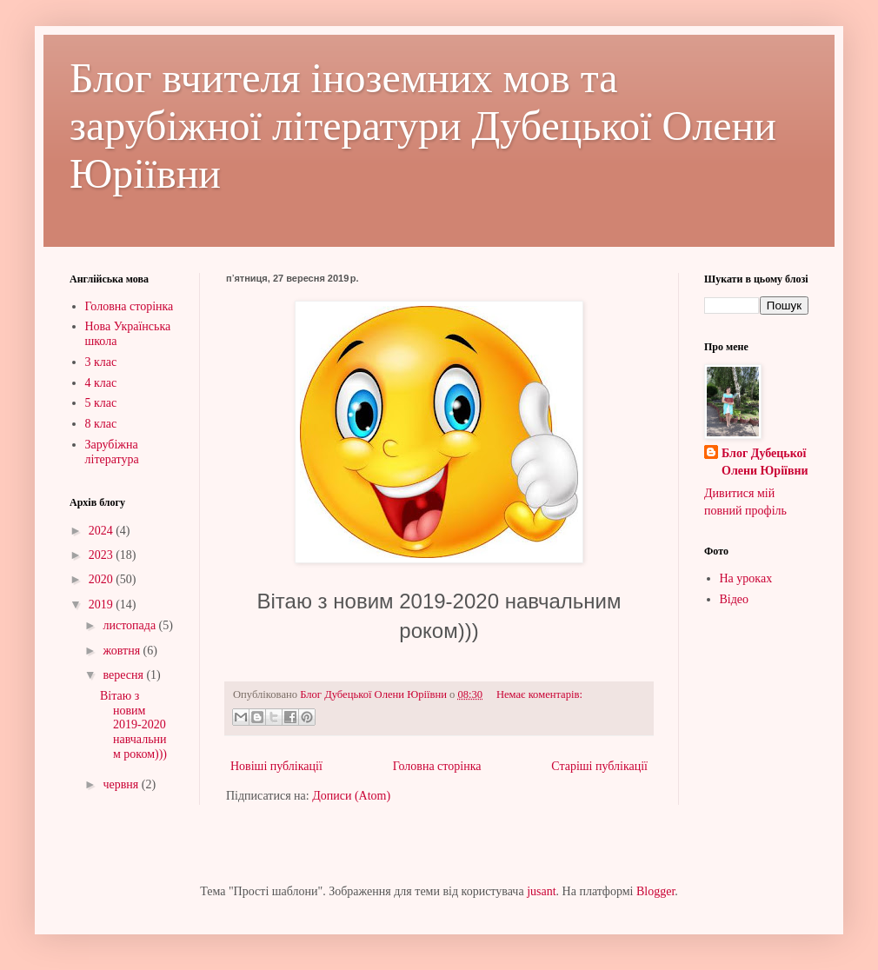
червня (122, 784)
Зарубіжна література (112, 452)
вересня (124, 674)
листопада (130, 625)
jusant (541, 891)
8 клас (101, 423)
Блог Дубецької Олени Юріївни (765, 462)
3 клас (101, 362)
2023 (102, 554)
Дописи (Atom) (351, 795)
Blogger (655, 891)
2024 (102, 530)
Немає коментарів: (539, 694)
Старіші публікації (599, 766)
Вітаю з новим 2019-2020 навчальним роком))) (133, 725)
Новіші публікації (276, 766)
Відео (734, 599)
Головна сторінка (437, 766)
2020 (102, 579)
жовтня (123, 650)
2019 (102, 604)
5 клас (101, 402)
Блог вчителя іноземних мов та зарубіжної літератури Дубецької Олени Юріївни (423, 125)
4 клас (101, 382)
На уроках (746, 578)
